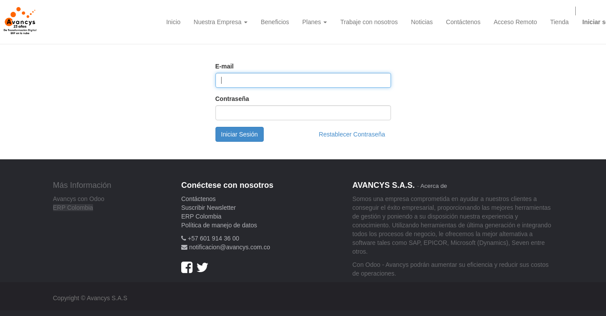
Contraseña (232, 98)
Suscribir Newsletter (208, 207)
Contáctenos (198, 198)
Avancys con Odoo (78, 198)
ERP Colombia (73, 207)
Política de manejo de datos (219, 225)
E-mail (224, 66)
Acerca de (433, 186)
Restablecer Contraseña (352, 134)
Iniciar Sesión (239, 134)
